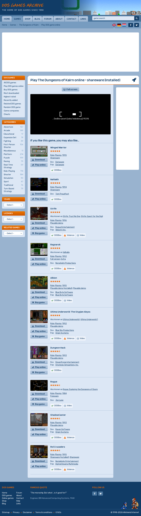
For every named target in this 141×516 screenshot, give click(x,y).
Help (18, 501)
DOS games (8, 487)
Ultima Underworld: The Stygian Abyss (70, 311)
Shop (27, 18)
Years (7, 199)
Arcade (13, 130)
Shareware (55, 158)
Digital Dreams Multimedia (66, 464)
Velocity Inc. (60, 230)
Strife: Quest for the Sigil (92, 216)
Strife (53, 208)
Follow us (98, 487)
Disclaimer (27, 512)
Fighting (13, 141)
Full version (55, 259)
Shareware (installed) (59, 457)
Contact (71, 18)
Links (83, 18)
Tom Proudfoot (62, 194)
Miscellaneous (13, 151)
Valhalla (66, 252)
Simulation (13, 178)
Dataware (59, 162)
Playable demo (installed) (61, 288)
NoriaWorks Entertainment (67, 461)
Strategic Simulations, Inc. (67, 365)
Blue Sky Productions (64, 330)
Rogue (53, 381)
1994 (64, 187)
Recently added (11, 100)
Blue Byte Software (64, 292)
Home (7, 18)
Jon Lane (59, 400)
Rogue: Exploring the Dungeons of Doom (80, 389)
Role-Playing (55, 155)
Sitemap (6, 512)
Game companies (11, 111)
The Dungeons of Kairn (29, 25)
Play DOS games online (13, 86)
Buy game (40, 233)
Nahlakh (54, 179)
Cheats (7, 114)
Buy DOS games (11, 90)
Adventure (13, 127)
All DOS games (10, 83)
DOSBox (57, 199)
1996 (64, 220)
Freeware (54, 396)
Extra (63, 259)
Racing (13, 161)
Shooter (13, 174)
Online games (8, 498)
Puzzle (13, 158)
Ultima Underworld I (71, 319)
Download (40, 160)
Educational (13, 134)
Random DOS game (12, 107)
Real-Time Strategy (13, 166)
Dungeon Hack (57, 347)
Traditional (13, 185)
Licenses (8, 213)
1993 (64, 355)
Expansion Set (13, 137)
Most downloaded (11, 93)
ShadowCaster (58, 414)
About (59, 18)
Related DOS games (12, 104)
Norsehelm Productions (65, 263)
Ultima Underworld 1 (89, 319)
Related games (11, 227)
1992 (64, 256)
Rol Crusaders (57, 446)
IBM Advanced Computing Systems (54, 498)
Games (17, 18)
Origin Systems (62, 333)
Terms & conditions (43, 512)
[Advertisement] (70, 52)
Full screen (72, 89)
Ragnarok (55, 244)
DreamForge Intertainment (67, 362)
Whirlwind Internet (131, 512)
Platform (13, 154)
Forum (47, 18)
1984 (64, 393)
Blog (37, 18)
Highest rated (10, 97)
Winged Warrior (58, 147)
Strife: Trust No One (71, 216)
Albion (53, 277)
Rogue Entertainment (65, 227)
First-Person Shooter (13, 145)
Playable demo (56, 223)
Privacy (16, 512)
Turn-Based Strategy (13, 190)
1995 (64, 155)
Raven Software (62, 429)
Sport (13, 181)
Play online (40, 165)
